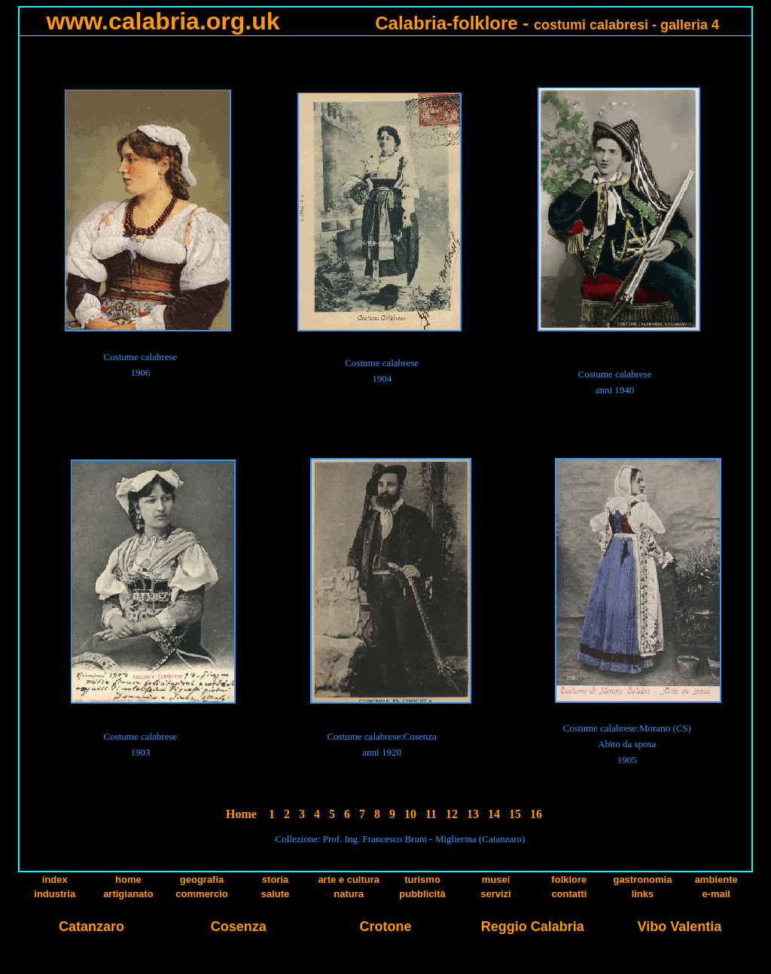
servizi (495, 893)
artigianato (128, 893)
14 (494, 814)
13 (473, 814)
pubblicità (422, 893)
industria (54, 893)
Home (241, 814)
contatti (569, 893)
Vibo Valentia (680, 926)
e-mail (716, 893)
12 (452, 814)
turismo (422, 879)
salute (275, 893)
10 (410, 814)
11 (431, 814)
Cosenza (239, 926)
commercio (201, 893)
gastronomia (642, 879)
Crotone (385, 926)
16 (536, 814)
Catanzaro (91, 926)
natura (349, 893)
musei (496, 879)
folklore (569, 879)
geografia (202, 879)
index (55, 879)
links (643, 893)
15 (515, 814)
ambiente (716, 879)
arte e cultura (348, 879)
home (128, 879)
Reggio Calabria (532, 926)
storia (275, 879)
